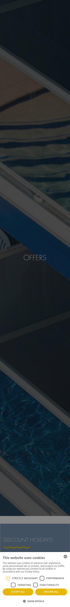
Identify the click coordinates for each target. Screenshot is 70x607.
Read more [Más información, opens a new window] (46, 571)
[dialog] (35, 579)
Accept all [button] (18, 591)
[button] (35, 601)
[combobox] (65, 556)
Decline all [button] (51, 591)
